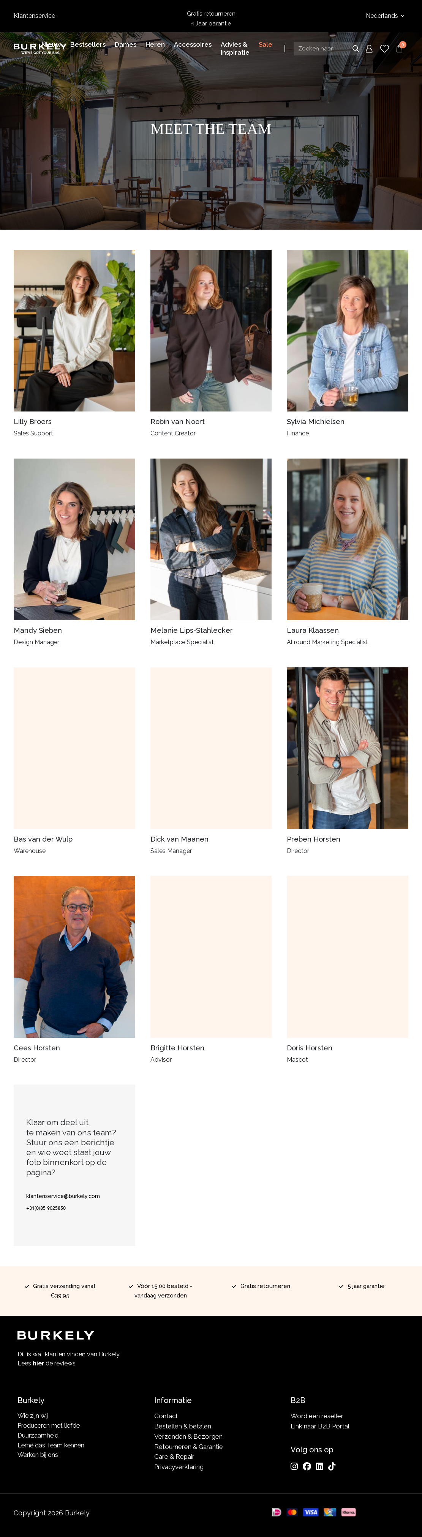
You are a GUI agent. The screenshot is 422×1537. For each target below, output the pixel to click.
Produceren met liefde (50, 1426)
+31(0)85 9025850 (46, 1208)
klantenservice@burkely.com (63, 1196)
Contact (166, 1416)
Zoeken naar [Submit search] (355, 48)
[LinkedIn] (319, 1466)
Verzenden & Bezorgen (188, 1436)
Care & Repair (174, 1456)
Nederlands (383, 15)
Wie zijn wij (33, 1416)
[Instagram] (294, 1466)
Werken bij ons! (40, 1456)
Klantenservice (34, 15)
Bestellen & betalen (182, 1426)
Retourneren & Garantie (188, 1446)
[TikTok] (331, 1466)
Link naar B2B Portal (320, 1426)
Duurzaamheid (38, 1436)
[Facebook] (307, 1466)
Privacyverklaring (179, 1467)
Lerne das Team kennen (52, 1446)
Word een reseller (317, 1416)
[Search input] (328, 48)
